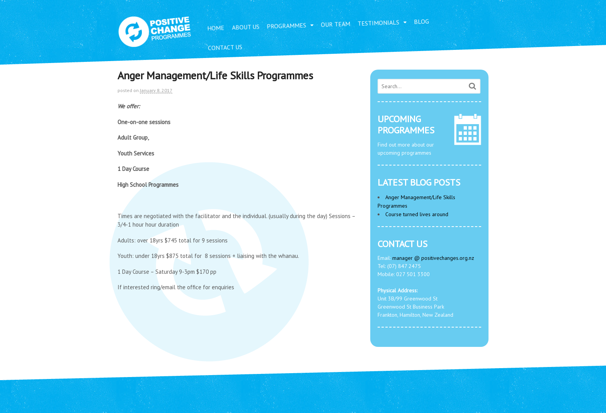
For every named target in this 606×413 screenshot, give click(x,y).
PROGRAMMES (286, 25)
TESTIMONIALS (378, 22)
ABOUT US (246, 27)
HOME (216, 28)
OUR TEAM (336, 24)
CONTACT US (225, 47)
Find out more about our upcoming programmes (429, 135)
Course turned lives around (416, 214)
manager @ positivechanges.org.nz (433, 257)
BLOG (421, 21)
